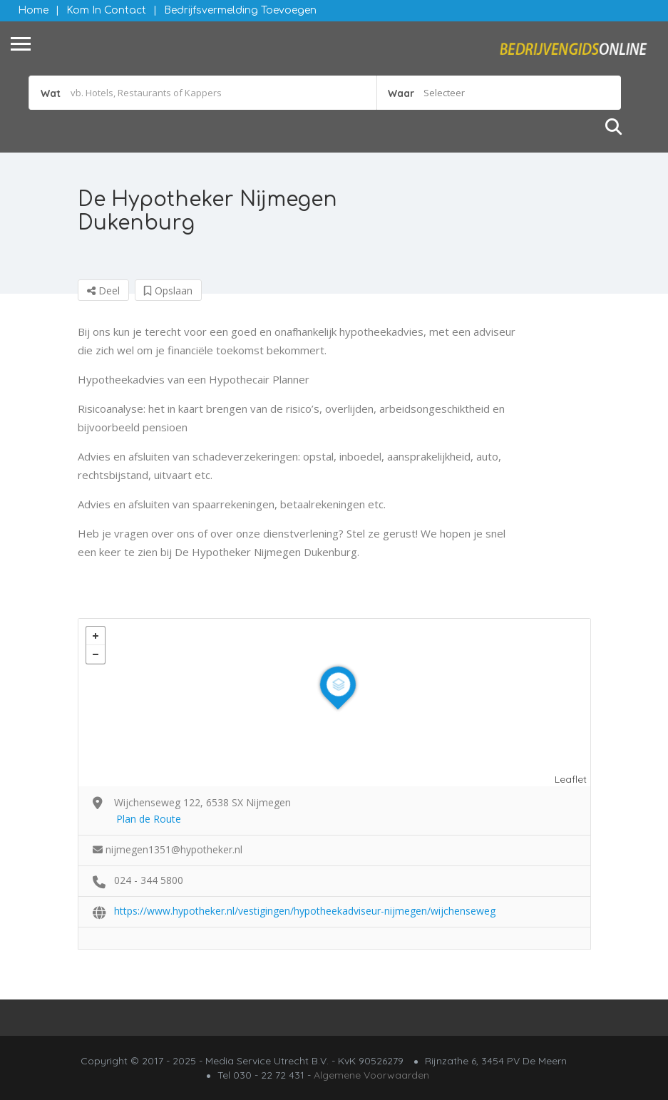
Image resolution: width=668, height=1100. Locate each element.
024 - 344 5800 (148, 880)
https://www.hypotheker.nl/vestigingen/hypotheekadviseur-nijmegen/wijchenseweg (304, 910)
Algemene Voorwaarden (371, 1075)
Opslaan (168, 290)
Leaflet (571, 779)
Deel (103, 290)
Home (33, 10)
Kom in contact (106, 10)
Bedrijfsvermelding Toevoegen (240, 10)
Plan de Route (148, 819)
